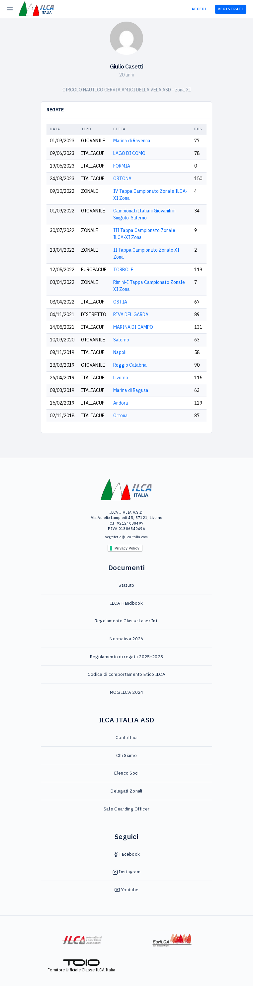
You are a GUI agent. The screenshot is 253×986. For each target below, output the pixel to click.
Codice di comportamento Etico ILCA (126, 674)
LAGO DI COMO (129, 153)
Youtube (126, 890)
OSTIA (120, 302)
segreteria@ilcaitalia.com (126, 537)
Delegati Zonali (126, 791)
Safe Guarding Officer (126, 809)
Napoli (119, 352)
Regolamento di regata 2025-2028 (126, 657)
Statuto (126, 585)
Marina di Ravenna (131, 141)
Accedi (199, 9)
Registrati (230, 9)
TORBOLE (123, 270)
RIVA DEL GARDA (130, 314)
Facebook (126, 854)
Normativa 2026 (126, 639)
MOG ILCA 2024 (126, 692)
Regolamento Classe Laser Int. (127, 621)
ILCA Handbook (126, 603)
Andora (120, 403)
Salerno (121, 340)
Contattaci (126, 737)
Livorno (120, 378)
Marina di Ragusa (130, 390)
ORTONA (122, 179)
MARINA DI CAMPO (133, 327)
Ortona (120, 416)
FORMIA (121, 166)
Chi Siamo (126, 755)
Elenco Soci (126, 773)
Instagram (126, 872)
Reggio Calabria (130, 365)
